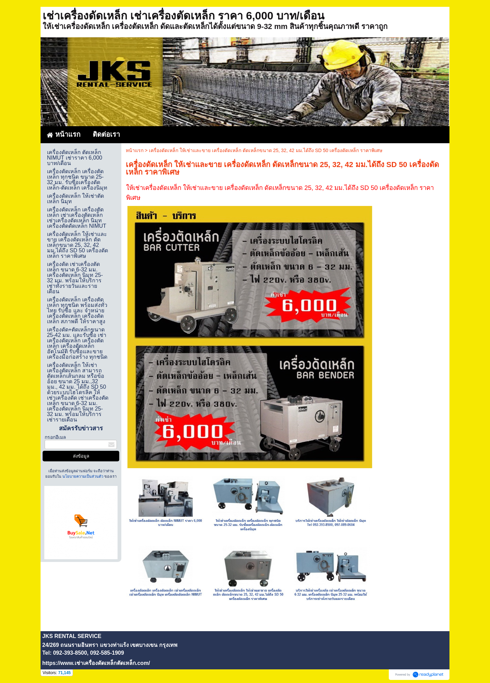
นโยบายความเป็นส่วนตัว (82, 476)
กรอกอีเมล (55, 437)
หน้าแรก (134, 150)
